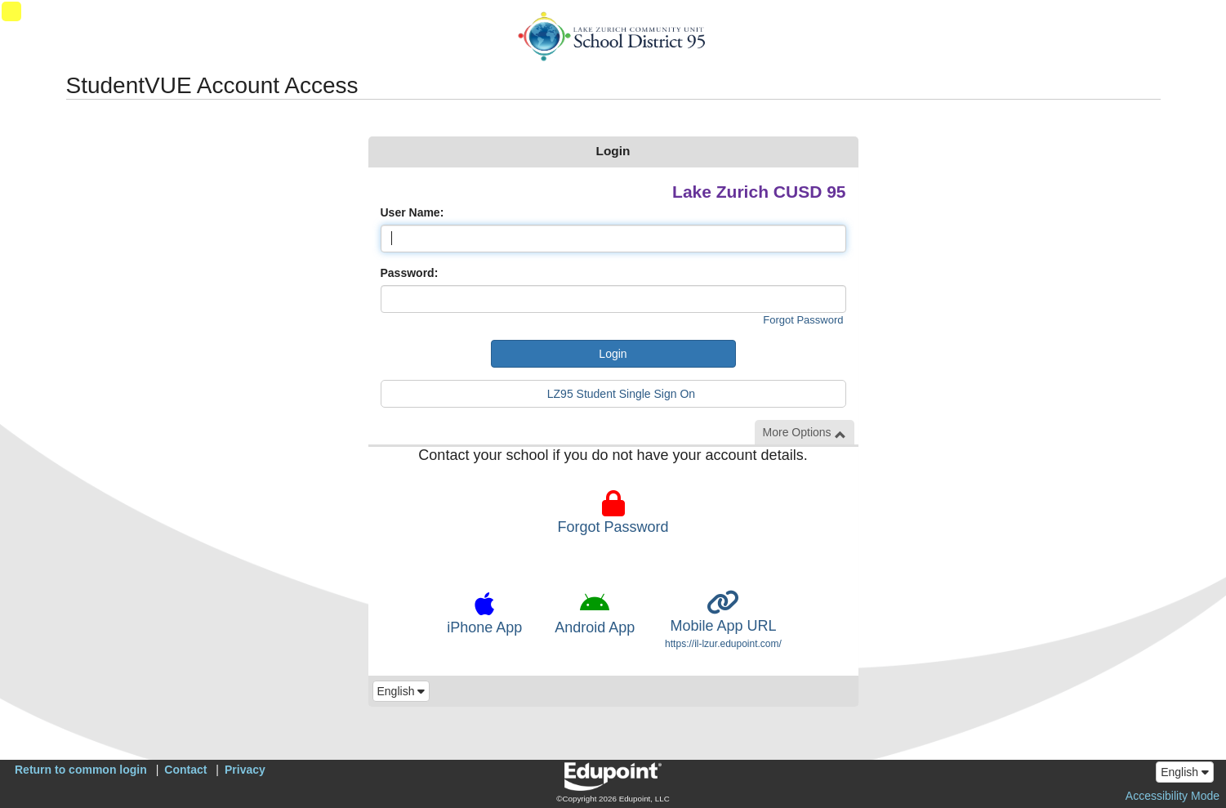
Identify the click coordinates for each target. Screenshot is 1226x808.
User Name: (412, 212)
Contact (185, 769)
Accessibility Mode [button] (1172, 795)
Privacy (245, 769)
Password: (410, 272)
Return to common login (81, 769)
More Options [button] (804, 433)
